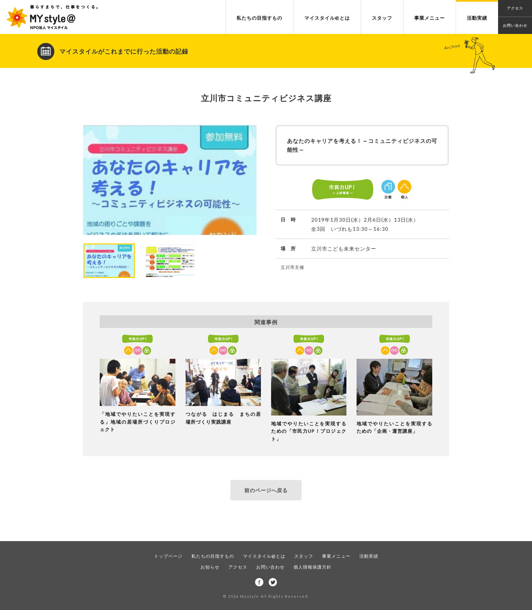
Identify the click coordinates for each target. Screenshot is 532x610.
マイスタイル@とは (327, 18)
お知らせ (210, 567)
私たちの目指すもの (259, 18)
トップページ (168, 556)
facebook (259, 582)
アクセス (237, 567)
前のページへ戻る (266, 490)
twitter (273, 582)
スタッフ (382, 18)
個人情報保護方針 (312, 567)
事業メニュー (429, 18)
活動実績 (477, 18)
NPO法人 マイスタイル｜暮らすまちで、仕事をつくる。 (52, 17)
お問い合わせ (515, 25)
